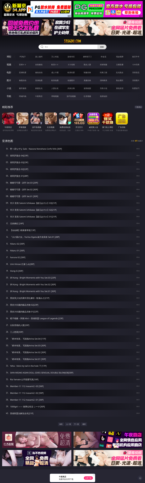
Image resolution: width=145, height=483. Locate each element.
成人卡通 (55, 72)
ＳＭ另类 (135, 64)
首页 (61, 424)
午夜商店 (38, 96)
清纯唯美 (103, 80)
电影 (9, 72)
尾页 (84, 424)
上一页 (68, 424)
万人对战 (55, 56)
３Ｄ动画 (71, 64)
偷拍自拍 (38, 72)
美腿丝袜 (87, 80)
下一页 (76, 424)
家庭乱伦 (38, 88)
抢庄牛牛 (135, 56)
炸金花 (103, 56)
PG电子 (23, 56)
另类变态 (135, 72)
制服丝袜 (87, 72)
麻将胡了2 (87, 56)
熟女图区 (119, 80)
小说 (9, 88)
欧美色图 (55, 80)
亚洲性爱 (22, 72)
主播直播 (119, 64)
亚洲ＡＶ (22, 64)
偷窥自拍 (22, 80)
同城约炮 (22, 96)
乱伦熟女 (119, 72)
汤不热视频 (71, 96)
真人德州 (38, 56)
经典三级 (103, 72)
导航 (9, 96)
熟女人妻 (87, 64)
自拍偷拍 (38, 64)
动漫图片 (71, 80)
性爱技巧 (135, 88)
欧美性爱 (71, 72)
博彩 (9, 56)
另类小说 (103, 88)
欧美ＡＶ (55, 64)
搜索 (102, 47)
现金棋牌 (119, 56)
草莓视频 (55, 96)
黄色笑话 (119, 88)
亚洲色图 (38, 80)
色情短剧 (103, 96)
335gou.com (72, 41)
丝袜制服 (103, 64)
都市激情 (22, 88)
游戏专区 (71, 56)
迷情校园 (87, 88)
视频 (9, 64)
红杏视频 (87, 96)
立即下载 (88, 478)
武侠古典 (71, 88)
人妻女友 (55, 88)
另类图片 (135, 80)
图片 (9, 80)
